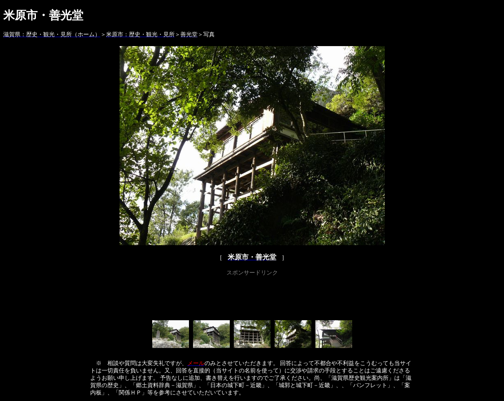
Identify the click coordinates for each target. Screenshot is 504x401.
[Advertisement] (252, 296)
